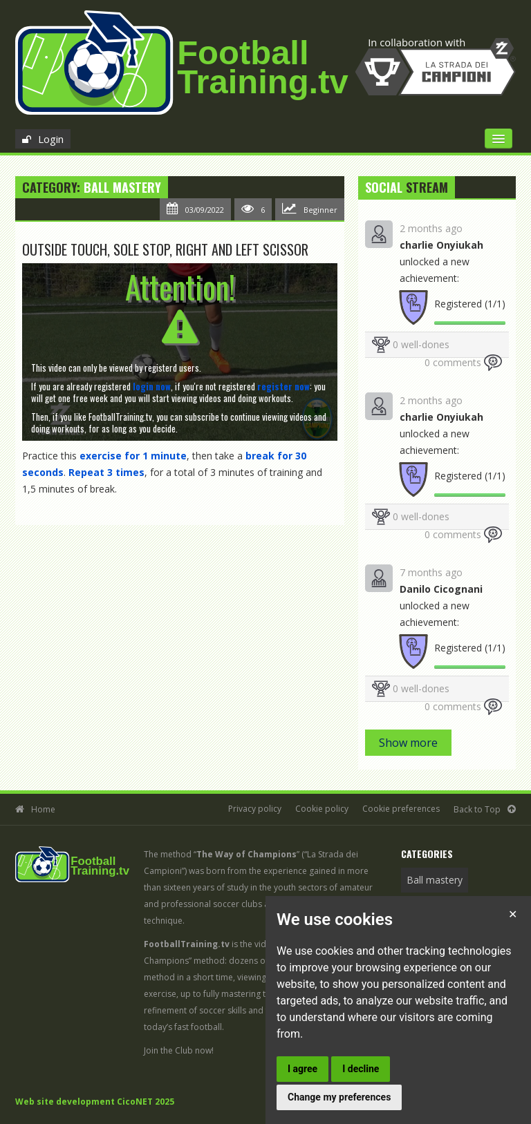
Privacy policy (254, 809)
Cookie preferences (401, 809)
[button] (152, 386)
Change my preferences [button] (339, 1097)
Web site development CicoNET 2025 (94, 1101)
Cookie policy (321, 809)
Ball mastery (122, 187)
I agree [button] (302, 1068)
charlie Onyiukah (441, 244)
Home (43, 809)
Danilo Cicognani (441, 589)
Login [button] (51, 139)
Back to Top (477, 809)
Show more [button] (408, 742)
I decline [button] (360, 1068)
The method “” (221, 854)
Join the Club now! (179, 1050)
